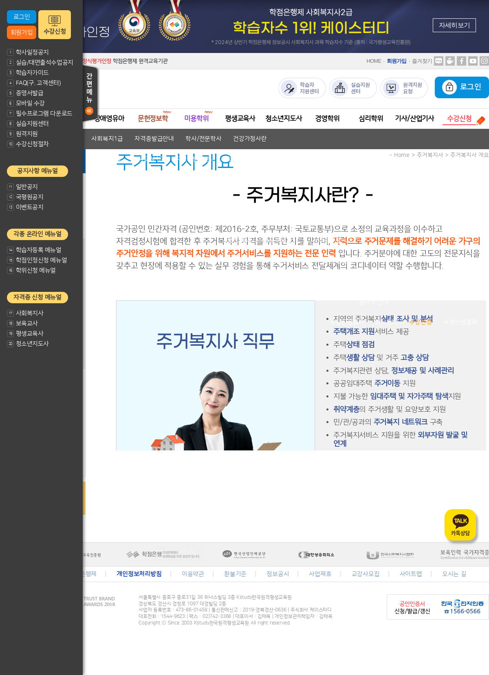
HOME (373, 61)
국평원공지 (25, 197)
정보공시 (278, 574)
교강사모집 (366, 574)
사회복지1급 (107, 138)
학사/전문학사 (203, 138)
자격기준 (174, 179)
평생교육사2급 (282, 240)
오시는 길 (454, 574)
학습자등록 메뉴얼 (34, 250)
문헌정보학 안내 (157, 199)
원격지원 (22, 133)
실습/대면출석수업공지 (40, 62)
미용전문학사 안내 (204, 220)
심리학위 (371, 118)
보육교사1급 (148, 159)
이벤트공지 (25, 207)
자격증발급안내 (154, 138)
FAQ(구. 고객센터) (34, 82)
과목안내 (386, 322)
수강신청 (55, 31)
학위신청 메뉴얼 (31, 270)
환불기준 (235, 574)
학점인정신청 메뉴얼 (37, 260)
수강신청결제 (460, 322)
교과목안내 (211, 179)
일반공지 (22, 186)
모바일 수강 (26, 103)
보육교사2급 (105, 159)
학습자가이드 (28, 72)
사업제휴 (320, 574)
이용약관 (193, 574)
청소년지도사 (28, 343)
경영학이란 (328, 281)
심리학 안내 (374, 301)
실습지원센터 (28, 123)
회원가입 (22, 32)
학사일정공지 (28, 52)
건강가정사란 (250, 138)
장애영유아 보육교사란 (122, 179)
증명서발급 (25, 93)
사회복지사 (25, 313)
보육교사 (22, 323)
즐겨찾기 (422, 61)
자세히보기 (454, 25)
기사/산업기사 (414, 118)
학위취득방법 (370, 281)
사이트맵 (411, 574)
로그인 (21, 16)
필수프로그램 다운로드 (40, 113)
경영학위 (327, 118)
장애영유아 (109, 118)
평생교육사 (25, 333)
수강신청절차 (28, 144)
